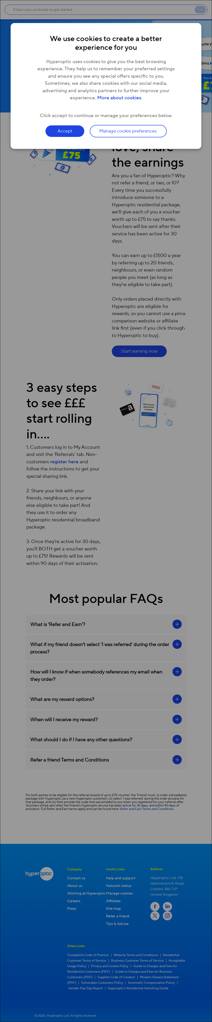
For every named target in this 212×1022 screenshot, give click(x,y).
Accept (65, 131)
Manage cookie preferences (128, 131)
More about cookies (119, 98)
